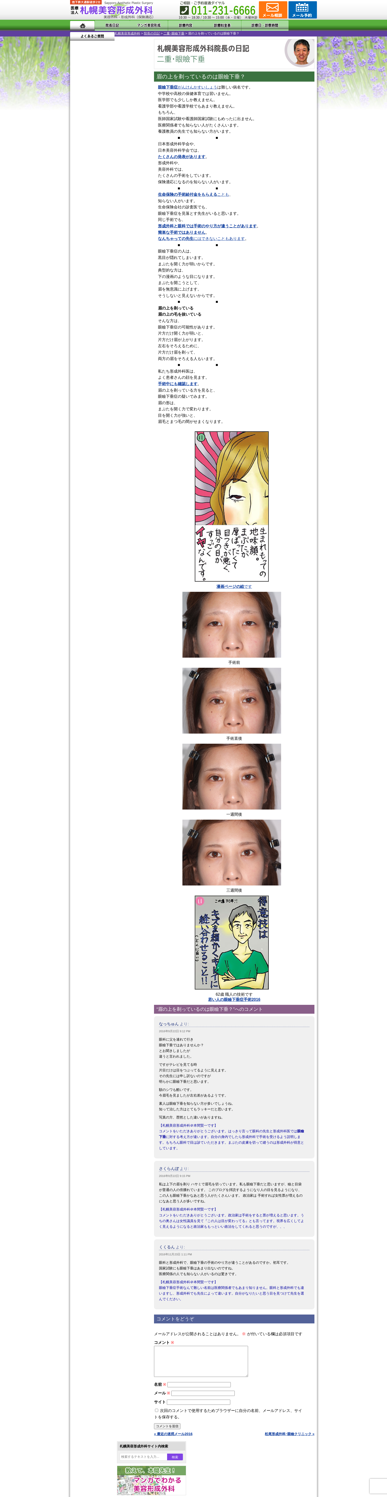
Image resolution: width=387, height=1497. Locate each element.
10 (104, 231)
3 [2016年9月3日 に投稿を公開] (135, 155)
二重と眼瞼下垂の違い (97, 469)
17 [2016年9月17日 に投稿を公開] (135, 169)
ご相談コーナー (272, 10)
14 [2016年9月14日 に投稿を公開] (107, 169)
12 (114, 231)
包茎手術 (93, 549)
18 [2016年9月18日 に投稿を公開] (78, 177)
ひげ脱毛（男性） (100, 523)
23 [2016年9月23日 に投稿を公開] (126, 177)
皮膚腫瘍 (93, 558)
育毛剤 (92, 532)
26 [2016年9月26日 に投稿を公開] (88, 184)
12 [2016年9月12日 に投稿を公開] (88, 169)
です (234, 586)
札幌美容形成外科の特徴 (99, 612)
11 (109, 231)
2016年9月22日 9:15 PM (174, 1175)
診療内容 (173, 25)
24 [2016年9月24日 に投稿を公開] (135, 177)
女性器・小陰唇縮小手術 (106, 452)
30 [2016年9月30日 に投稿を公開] (126, 184)
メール (162, 1399)
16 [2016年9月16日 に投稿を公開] (126, 169)
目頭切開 (93, 567)
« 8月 (77, 194)
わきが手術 (104, 478)
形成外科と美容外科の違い (100, 621)
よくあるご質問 (294, 25)
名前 (160, 1390)
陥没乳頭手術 (97, 443)
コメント (164, 1342)
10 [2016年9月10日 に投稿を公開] (135, 162)
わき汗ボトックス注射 (104, 487)
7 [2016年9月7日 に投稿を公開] (107, 162)
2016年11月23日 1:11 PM (175, 1254)
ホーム (82, 25)
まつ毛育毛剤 (97, 540)
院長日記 (109, 25)
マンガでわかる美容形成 (141, 25)
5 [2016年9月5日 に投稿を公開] (88, 162)
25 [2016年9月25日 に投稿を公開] (78, 184)
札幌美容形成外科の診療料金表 (104, 639)
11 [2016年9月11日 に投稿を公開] (78, 169)
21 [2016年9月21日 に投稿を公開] (107, 177)
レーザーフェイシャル (104, 514)
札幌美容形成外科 (83, 33)
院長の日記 (107, 33)
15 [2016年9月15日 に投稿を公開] (116, 169)
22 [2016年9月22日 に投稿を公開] (116, 177)
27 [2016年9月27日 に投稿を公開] (97, 184)
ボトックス (95, 576)
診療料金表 (206, 25)
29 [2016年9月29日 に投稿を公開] (116, 184)
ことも (193, 194)
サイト (160, 1408)
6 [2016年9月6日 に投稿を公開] (97, 162)
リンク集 (87, 665)
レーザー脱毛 (97, 505)
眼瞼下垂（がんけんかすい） (109, 434)
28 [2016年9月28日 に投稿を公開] (107, 184)
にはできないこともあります (201, 238)
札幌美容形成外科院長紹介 (100, 656)
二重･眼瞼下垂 (129, 33)
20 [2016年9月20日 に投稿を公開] (97, 177)
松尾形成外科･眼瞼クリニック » (289, 1440)
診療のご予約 (302, 10)
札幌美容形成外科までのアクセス (106, 630)
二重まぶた (95, 461)
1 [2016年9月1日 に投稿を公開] (116, 155)
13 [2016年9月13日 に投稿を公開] (97, 169)
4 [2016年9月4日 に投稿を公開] (78, 162)
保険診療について (93, 647)
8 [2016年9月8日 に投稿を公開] (116, 162)
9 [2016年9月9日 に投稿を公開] (126, 162)
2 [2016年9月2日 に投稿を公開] (126, 155)
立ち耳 (92, 496)
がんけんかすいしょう (187, 87)
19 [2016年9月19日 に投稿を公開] (88, 177)
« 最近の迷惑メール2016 (173, 1440)
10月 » (91, 194)
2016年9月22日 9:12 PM (174, 1031)
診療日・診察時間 (247, 25)
